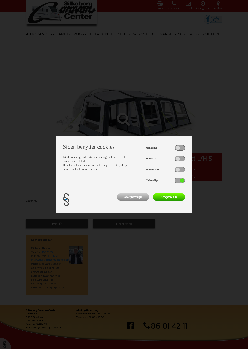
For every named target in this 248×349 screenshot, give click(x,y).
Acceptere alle (169, 196)
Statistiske (151, 158)
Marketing (151, 147)
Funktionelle (152, 169)
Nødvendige (152, 180)
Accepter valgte (133, 196)
